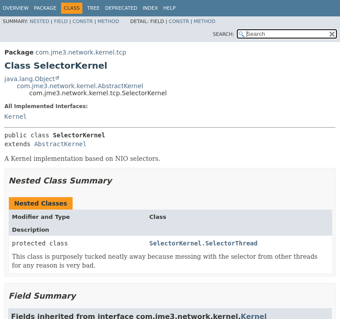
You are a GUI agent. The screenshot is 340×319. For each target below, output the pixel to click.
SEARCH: (223, 34)
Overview (16, 8)
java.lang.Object (29, 78)
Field (61, 21)
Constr (83, 21)
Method (108, 21)
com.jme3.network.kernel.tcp (80, 52)
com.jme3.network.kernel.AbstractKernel (80, 85)
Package (45, 8)
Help (169, 8)
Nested (39, 21)
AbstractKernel (60, 144)
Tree (93, 8)
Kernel (15, 116)
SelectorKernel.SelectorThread (203, 243)
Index (150, 8)
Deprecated (121, 8)
